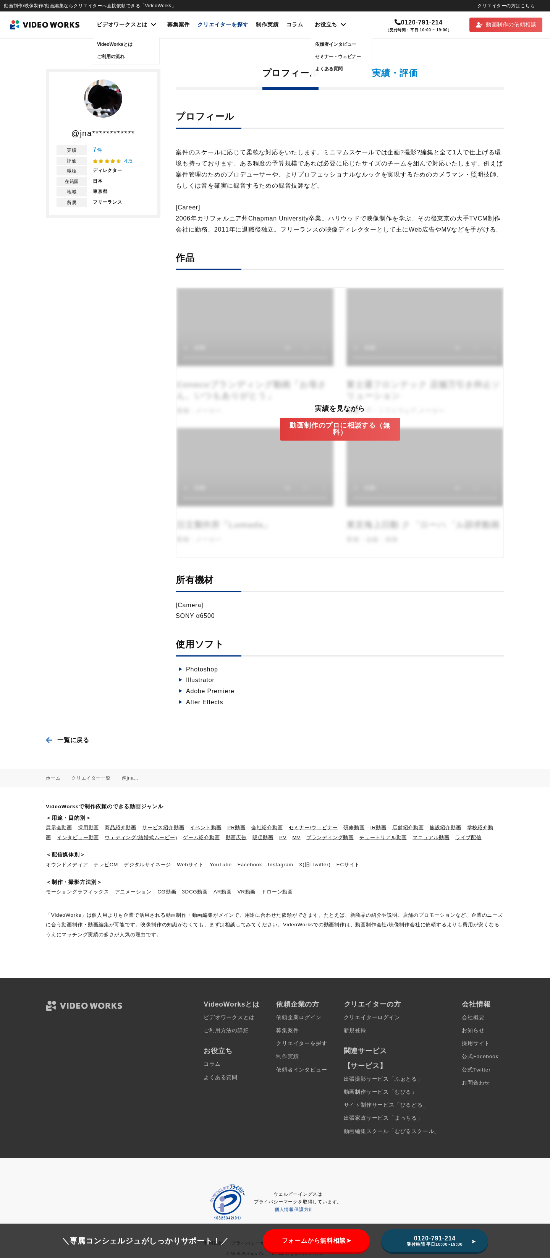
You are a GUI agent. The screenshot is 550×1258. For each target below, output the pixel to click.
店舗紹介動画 (408, 827)
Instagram (280, 864)
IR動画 (378, 827)
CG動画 (166, 892)
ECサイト (348, 864)
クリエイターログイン (372, 1017)
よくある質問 (221, 1077)
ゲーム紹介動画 (201, 837)
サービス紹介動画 (163, 827)
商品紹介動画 (120, 827)
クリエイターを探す (222, 25)
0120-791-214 (419, 22)
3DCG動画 (195, 892)
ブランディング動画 (330, 837)
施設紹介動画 (445, 827)
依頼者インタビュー (301, 1070)
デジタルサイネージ (147, 864)
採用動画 (88, 827)
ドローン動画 (277, 892)
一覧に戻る (73, 740)
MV (296, 837)
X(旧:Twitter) (315, 864)
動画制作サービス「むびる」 (380, 1092)
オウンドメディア (67, 864)
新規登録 (355, 1030)
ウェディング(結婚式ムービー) (141, 837)
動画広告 (236, 837)
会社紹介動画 (267, 827)
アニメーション (133, 892)
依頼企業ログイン (298, 1017)
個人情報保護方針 (294, 1209)
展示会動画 (59, 827)
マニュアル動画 (431, 837)
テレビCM (106, 864)
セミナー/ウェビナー (313, 827)
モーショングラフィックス (77, 892)
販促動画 (262, 837)
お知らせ (473, 1030)
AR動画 (223, 892)
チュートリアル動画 (383, 837)
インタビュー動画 (78, 837)
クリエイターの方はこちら (506, 5)
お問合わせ (476, 1083)
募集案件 (178, 25)
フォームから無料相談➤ (316, 1240)
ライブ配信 (468, 837)
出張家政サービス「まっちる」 (383, 1118)
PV (282, 837)
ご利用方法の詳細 (226, 1030)
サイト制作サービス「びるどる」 (386, 1105)
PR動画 (236, 827)
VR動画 (247, 892)
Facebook (250, 864)
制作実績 (267, 25)
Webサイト (190, 864)
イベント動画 (206, 827)
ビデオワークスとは (229, 1017)
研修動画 (353, 827)
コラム (294, 25)
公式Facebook (480, 1056)
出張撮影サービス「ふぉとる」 (383, 1079)
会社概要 (473, 1017)
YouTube (221, 864)
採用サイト (476, 1043)
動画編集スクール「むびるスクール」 (392, 1131)
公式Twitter (476, 1070)
